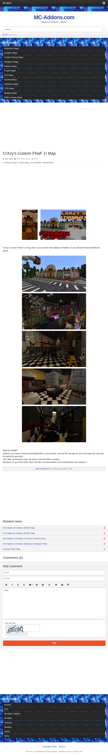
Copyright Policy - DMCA (53, 746)
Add (54, 643)
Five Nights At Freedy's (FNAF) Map (19, 533)
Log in (8, 3)
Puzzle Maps (10, 71)
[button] (6, 585)
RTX (6, 709)
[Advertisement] (54, 125)
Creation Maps (10, 53)
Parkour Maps (10, 66)
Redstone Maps (11, 84)
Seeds (7, 731)
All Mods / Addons (12, 714)
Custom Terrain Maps (13, 57)
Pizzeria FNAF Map (11, 549)
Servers (7, 705)
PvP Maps (8, 75)
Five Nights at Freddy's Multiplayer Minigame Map (25, 544)
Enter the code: (10, 623)
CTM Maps (9, 88)
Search (103, 29)
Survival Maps (10, 79)
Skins (6, 736)
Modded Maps (10, 93)
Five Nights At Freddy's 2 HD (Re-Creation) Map (24, 538)
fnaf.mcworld (41, 469)
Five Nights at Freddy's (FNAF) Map (19, 528)
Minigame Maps (11, 62)
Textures (8, 723)
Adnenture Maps (11, 48)
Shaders (8, 727)
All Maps (8, 718)
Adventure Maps (11, 163)
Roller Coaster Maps (13, 97)
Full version (13, 35)
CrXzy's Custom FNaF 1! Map (29, 153)
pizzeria (41, 248)
